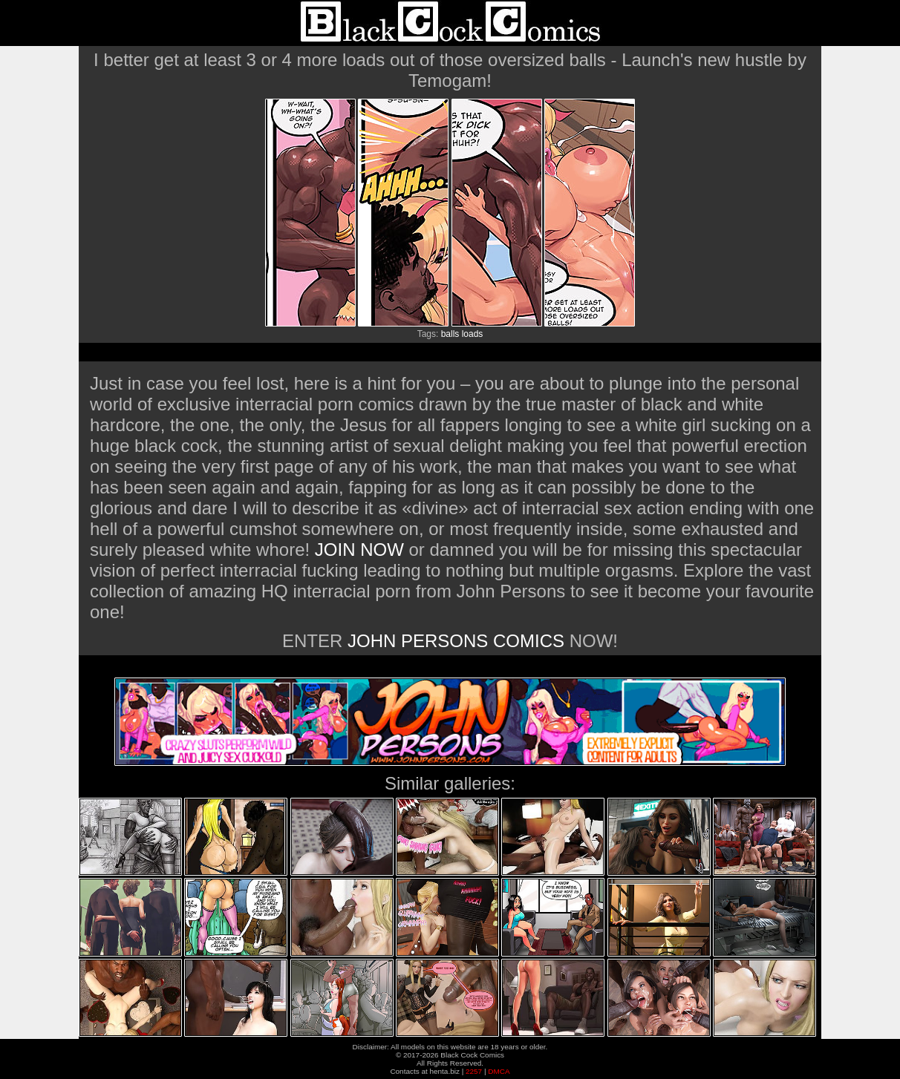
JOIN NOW (359, 550)
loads (472, 334)
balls (450, 334)
